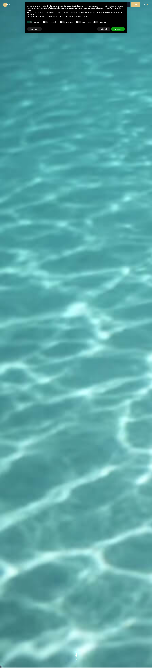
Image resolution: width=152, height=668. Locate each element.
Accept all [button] (118, 29)
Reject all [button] (103, 29)
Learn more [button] (34, 29)
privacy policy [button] (83, 6)
